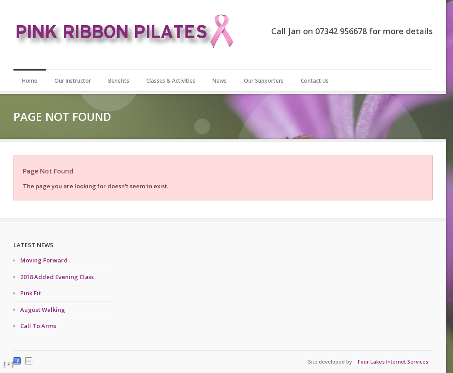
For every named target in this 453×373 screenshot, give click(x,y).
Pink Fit (30, 293)
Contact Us (315, 80)
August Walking (42, 310)
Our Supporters (264, 80)
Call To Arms (38, 326)
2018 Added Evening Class (57, 277)
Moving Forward (44, 260)
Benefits (118, 80)
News (219, 80)
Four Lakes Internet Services (393, 361)
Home (29, 80)
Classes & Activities (170, 80)
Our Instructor (72, 80)
